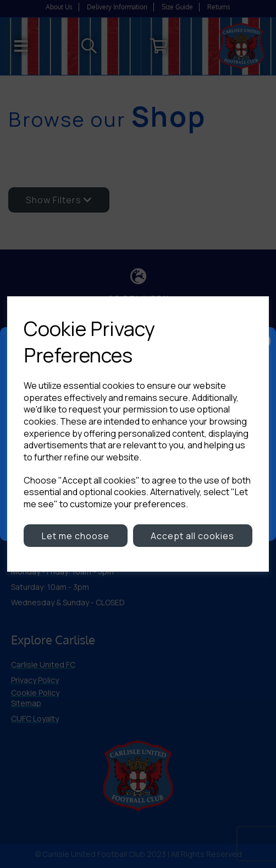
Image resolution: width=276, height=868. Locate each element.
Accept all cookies (192, 536)
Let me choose (75, 536)
